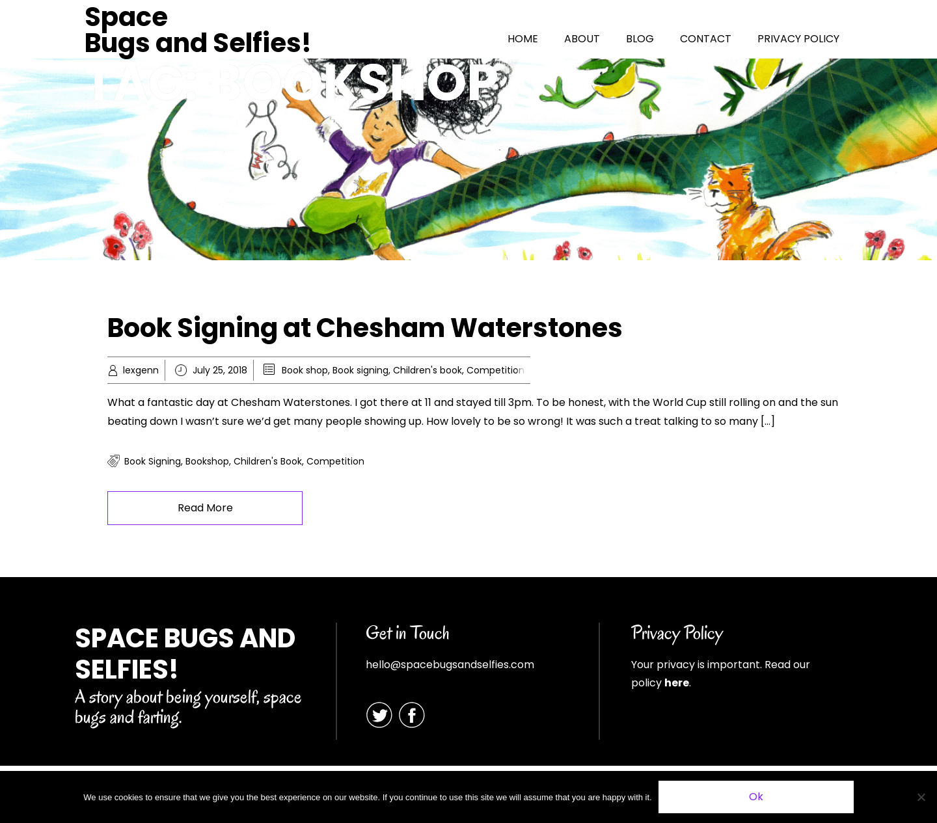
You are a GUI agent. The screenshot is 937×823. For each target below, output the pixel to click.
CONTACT (705, 38)
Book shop (305, 370)
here (676, 682)
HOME (523, 38)
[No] (920, 796)
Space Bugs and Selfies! (198, 30)
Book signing (360, 370)
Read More (205, 507)
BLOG (640, 38)
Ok (756, 796)
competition (335, 461)
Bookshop (207, 461)
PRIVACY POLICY (798, 38)
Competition (495, 370)
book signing (152, 461)
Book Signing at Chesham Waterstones (365, 328)
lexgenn (141, 370)
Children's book (427, 370)
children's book (268, 461)
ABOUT (582, 38)
